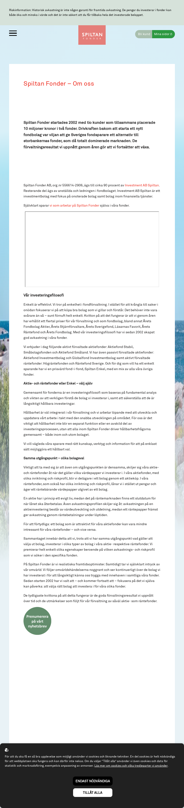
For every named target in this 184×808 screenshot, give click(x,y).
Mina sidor (161, 35)
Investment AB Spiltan (142, 192)
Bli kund (143, 35)
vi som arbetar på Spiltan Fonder (74, 213)
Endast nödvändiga (92, 781)
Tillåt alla (92, 792)
